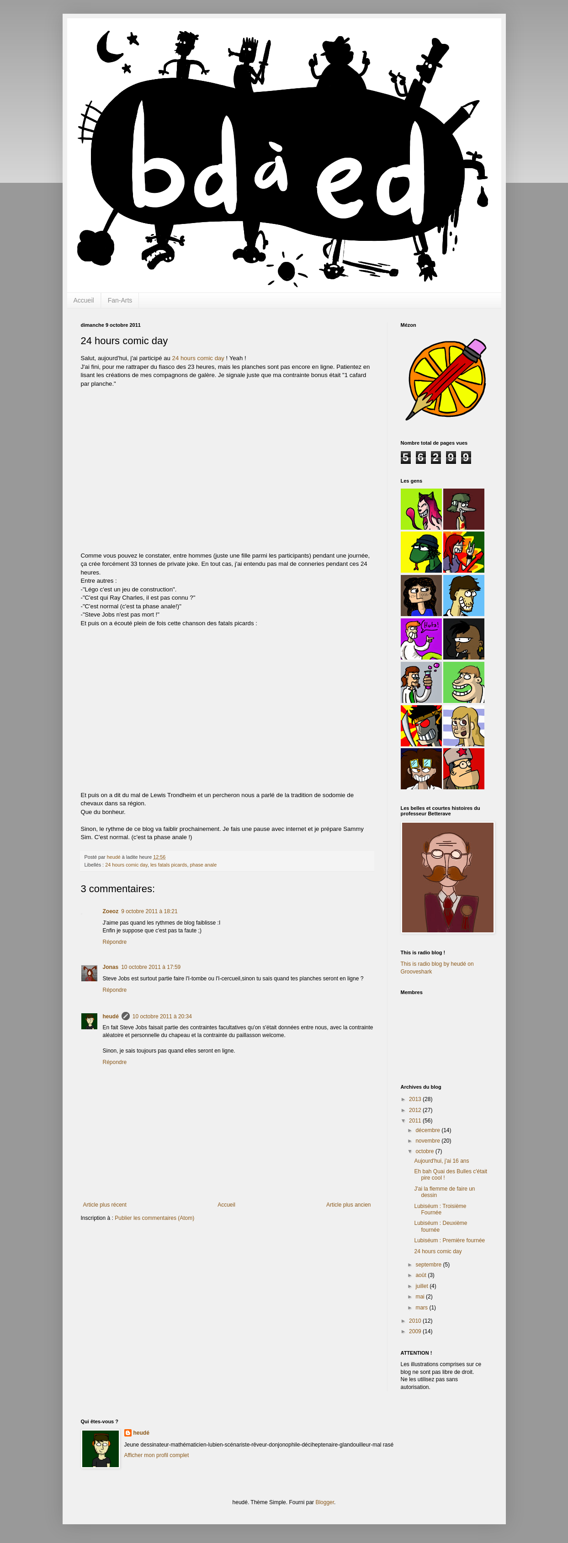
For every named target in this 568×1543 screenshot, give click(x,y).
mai (420, 1296)
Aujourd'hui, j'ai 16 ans (441, 1161)
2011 (416, 1120)
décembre (428, 1130)
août (421, 1275)
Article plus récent (105, 1205)
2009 (416, 1331)
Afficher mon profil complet (156, 1455)
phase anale (203, 864)
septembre (429, 1264)
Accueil (84, 300)
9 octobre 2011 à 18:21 (149, 911)
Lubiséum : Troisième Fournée (440, 1209)
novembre (428, 1141)
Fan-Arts (120, 300)
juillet (422, 1286)
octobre (425, 1151)
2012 (416, 1110)
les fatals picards (168, 864)
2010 (416, 1321)
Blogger (324, 1502)
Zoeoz (111, 911)
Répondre (115, 942)
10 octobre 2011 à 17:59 (150, 967)
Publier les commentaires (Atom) (154, 1218)
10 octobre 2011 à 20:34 (162, 1016)
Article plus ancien (348, 1205)
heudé (111, 1016)
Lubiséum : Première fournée (449, 1240)
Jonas (111, 967)
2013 (416, 1099)
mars (422, 1307)
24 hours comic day (198, 358)
